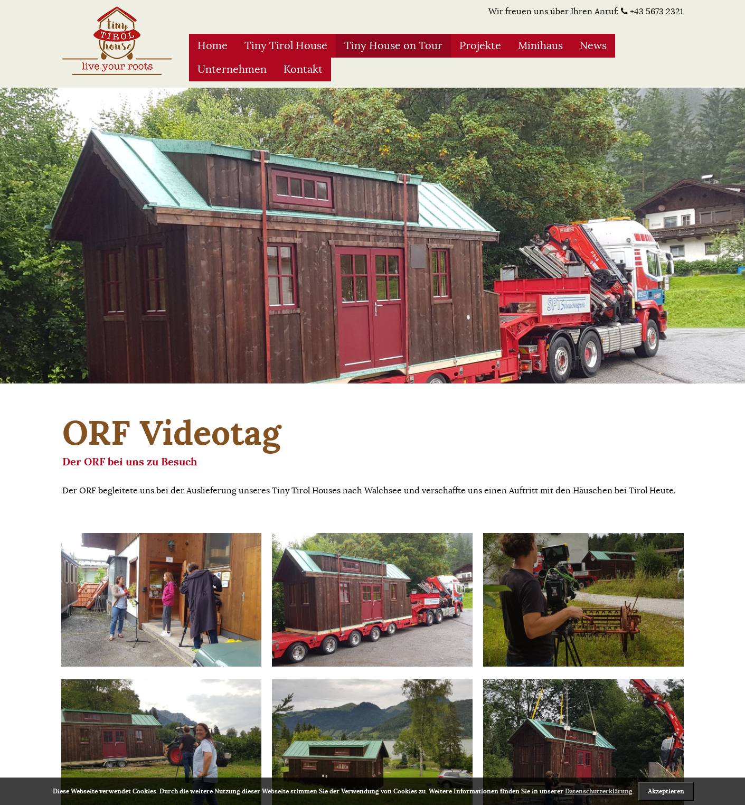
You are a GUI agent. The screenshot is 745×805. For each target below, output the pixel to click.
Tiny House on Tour (393, 45)
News (593, 45)
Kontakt (303, 69)
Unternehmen (232, 69)
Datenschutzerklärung (599, 791)
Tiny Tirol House (285, 45)
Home (212, 45)
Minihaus (540, 45)
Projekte (480, 45)
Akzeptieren (666, 791)
